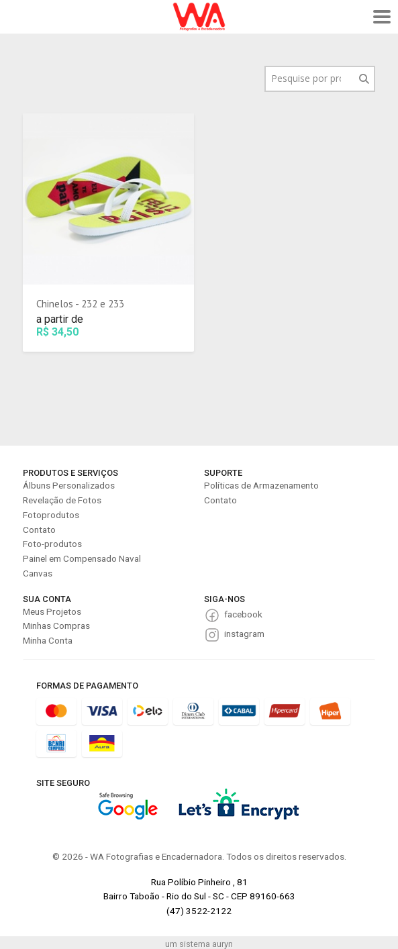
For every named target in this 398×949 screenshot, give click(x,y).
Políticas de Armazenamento (261, 485)
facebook (243, 614)
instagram (244, 633)
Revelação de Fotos (62, 500)
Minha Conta (47, 640)
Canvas (37, 573)
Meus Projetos (52, 611)
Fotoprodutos (51, 514)
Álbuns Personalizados (69, 485)
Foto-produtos (52, 543)
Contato (39, 529)
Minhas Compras (56, 625)
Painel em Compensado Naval (82, 558)
